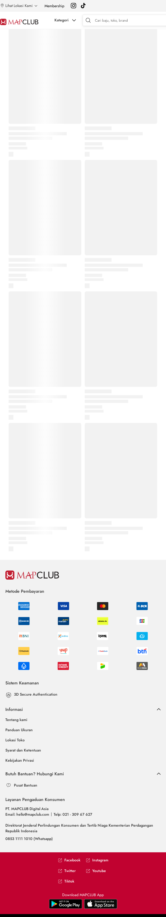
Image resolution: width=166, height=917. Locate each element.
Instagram (97, 860)
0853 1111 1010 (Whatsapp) (29, 838)
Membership (54, 6)
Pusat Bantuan (25, 785)
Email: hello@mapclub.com (27, 814)
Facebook (69, 860)
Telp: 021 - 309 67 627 (73, 814)
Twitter (67, 870)
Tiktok (66, 881)
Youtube (96, 870)
